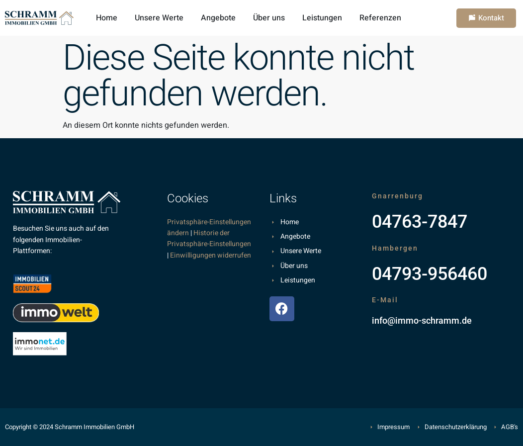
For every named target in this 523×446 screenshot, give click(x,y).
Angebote (218, 18)
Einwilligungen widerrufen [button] (210, 255)
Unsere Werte (159, 18)
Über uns (269, 18)
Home (106, 18)
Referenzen (380, 18)
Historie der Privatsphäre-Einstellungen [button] (209, 238)
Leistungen (322, 18)
